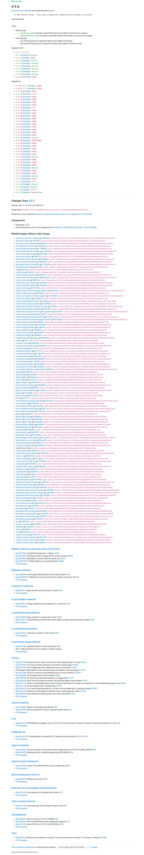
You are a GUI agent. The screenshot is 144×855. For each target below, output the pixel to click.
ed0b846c (33, 469)
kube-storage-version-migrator (27, 438)
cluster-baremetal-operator (26, 285)
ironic (18, 398)
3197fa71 (31, 508)
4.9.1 (18, 58)
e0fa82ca (27, 529)
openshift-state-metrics (25, 485)
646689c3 (42, 543)
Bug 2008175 (21, 590)
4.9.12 (19, 179)
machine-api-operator (24, 443)
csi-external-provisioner (25, 354)
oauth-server (21, 477)
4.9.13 (19, 176)
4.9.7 (18, 193)
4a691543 (43, 283)
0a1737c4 (38, 351)
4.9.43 (19, 105)
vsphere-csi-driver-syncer (25, 540)
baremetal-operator (21, 570)
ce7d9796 (44, 514)
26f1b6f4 (36, 241)
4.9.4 (18, 55)
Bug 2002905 (21, 675)
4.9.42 (19, 108)
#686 (60, 590)
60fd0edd (45, 259)
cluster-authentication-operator (28, 278)
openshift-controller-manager (27, 482)
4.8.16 (19, 72)
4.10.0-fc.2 (21, 86)
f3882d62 (31, 430)
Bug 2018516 (21, 736)
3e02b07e (41, 364)
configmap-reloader (23, 335)
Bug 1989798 (21, 678)
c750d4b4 (53, 296)
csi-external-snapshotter (25, 359)
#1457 (91, 620)
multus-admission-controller (27, 453)
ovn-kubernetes (18, 815)
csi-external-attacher (24, 351)
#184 (77, 577)
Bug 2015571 (21, 620)
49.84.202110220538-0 (62, 227)
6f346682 (50, 490)
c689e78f (42, 262)
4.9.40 (19, 113)
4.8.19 (19, 63)
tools (18, 532)
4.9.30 (19, 138)
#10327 (78, 673)
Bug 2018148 (21, 766)
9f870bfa (35, 506)
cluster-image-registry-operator (28, 301)
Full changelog (21, 564)
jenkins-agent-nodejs (24, 422)
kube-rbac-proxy (22, 432)
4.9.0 (18, 61)
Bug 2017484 (21, 673)
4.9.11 (19, 182)
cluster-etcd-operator (22, 586)
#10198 (59, 686)
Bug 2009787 (21, 561)
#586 (68, 766)
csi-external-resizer (23, 356)
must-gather (20, 464)
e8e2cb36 (43, 243)
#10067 (94, 688)
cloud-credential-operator (25, 275)
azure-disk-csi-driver (23, 257)
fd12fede (38, 459)
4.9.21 (19, 162)
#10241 (123, 683)
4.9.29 (19, 141)
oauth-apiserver (22, 472)
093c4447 (42, 314)
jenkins (18, 414)
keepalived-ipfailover (24, 427)
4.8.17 (19, 69)
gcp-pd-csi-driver (22, 388)
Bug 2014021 (21, 633)
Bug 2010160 (21, 691)
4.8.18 (19, 66)
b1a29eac (42, 390)
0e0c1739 (32, 348)
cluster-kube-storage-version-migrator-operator (34, 312)
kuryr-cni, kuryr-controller (24, 761)
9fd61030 (42, 466)
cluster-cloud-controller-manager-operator (32, 291)
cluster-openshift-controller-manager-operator (33, 319)
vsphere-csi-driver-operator (26, 537)
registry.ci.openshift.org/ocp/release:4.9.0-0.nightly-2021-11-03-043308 (64, 214)
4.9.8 (18, 190)
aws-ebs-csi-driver (23, 241)
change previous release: (46, 847)
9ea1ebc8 (31, 474)
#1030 (85, 736)
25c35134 (32, 380)
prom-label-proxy (22, 506)
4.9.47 (19, 94)
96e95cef (24, 270)
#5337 (56, 553)
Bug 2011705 (21, 686)
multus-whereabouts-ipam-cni (25, 775)
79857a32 (45, 482)
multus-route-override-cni (25, 461)
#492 (71, 752)
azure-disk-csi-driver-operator (27, 259)
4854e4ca (46, 301)
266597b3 (35, 451)
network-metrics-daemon (25, 466)
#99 (118, 723)
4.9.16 (19, 173)
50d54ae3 (34, 377)
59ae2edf (42, 440)
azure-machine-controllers (26, 262)
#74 (65, 806)
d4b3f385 (32, 464)
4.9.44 (19, 102)
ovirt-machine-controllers (25, 503)
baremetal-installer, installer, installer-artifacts (35, 549)
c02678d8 (47, 251)
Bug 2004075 (21, 688)
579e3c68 (43, 511)
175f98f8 (42, 249)
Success (34, 55)
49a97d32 (42, 325)
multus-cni (20, 456)
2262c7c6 (42, 503)
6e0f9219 (34, 472)
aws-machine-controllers (25, 246)
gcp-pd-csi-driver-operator (26, 390)
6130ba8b (28, 393)
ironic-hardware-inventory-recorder (29, 401)
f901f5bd (39, 293)
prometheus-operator (24, 519)
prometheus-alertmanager (26, 511)
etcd (13, 719)
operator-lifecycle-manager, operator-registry (34, 788)
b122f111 (26, 398)
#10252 (83, 662)
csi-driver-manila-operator (26, 346)
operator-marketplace (24, 498)
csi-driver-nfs (21, 348)
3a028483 (47, 304)
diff (94, 227)
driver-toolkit (21, 380)
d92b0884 (41, 385)
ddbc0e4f (35, 343)
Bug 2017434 (21, 792)
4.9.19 (19, 165)
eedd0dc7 (38, 299)
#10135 (82, 670)
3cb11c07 (29, 340)
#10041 (73, 694)
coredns (19, 340)
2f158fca (53, 306)
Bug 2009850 (21, 577)
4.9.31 (19, 135)
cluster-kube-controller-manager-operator (32, 306)
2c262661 (58, 312)
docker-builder (21, 375)
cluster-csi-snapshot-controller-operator (31, 296)
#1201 (56, 633)
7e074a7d (36, 288)
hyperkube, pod (18, 732)
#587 (70, 710)
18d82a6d (46, 238)
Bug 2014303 (21, 665)
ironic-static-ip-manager (25, 411)
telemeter (19, 527)
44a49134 (45, 338)
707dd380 (42, 461)
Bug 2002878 (21, 710)
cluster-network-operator (24, 629)
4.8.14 (19, 77)
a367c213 (46, 409)
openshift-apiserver (23, 480)
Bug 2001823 (21, 750)
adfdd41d (41, 424)
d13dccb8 (41, 411)
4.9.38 (19, 119)
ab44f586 (37, 524)
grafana (19, 393)
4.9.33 (19, 130)
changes (25, 55)
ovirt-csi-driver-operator (23, 801)
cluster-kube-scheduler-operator (28, 309)
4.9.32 (19, 132)
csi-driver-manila (22, 343)
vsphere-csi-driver (22, 535)
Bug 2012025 (21, 824)
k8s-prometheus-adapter (25, 424)
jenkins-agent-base (23, 417)
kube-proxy (20, 430)
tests (14, 833)
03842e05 (30, 527)
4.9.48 (19, 91)
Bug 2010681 (21, 707)
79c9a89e (41, 246)
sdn (17, 522)
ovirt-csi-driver (21, 501)
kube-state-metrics (23, 435)
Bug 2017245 (21, 806)
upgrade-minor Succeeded (30, 36)
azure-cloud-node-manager (26, 254)
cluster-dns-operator (23, 299)
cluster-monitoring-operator (25, 613)
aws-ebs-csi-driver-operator (26, 243)
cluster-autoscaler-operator (26, 283)
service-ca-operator (23, 524)
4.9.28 (19, 143)
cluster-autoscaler (23, 280)
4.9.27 (19, 146)
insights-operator (20, 745)
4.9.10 (19, 184)
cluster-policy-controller (25, 322)
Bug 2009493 (21, 779)
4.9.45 (19, 100)
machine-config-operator (25, 445)
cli (17, 270)
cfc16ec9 (38, 498)
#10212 (74, 668)
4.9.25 (19, 152)
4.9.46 (19, 97)
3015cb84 (58, 319)
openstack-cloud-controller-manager (30, 493)
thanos (18, 529)
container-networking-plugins (27, 338)
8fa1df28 (37, 480)
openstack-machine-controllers (28, 495)
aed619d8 (47, 309)
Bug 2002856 (21, 694)
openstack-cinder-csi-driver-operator (30, 490)
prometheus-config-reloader (26, 514)
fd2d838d (42, 346)
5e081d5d (31, 456)
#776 (56, 819)
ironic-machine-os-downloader (27, 409)
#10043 (57, 675)
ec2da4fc (33, 501)
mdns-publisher (22, 451)
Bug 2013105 (21, 668)
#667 (68, 604)
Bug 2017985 (21, 553)
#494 (94, 750)
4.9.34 (19, 127)
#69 (45, 779)
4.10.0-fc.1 (21, 89)
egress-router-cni (22, 382)
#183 (68, 574)
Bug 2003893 (21, 752)
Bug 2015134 (21, 662)
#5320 (70, 556)
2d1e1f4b (33, 396)
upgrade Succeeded (28, 33)
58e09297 (35, 432)
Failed (33, 58)
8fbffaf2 (40, 322)
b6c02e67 (46, 278)
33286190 (42, 445)
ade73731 (38, 257)
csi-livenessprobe (22, 361)
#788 (61, 824)
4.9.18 (19, 168)
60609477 (41, 333)
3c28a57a (44, 453)
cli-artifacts (20, 272)
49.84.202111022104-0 (83, 227)
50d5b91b (34, 375)
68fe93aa (36, 280)
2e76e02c (41, 327)
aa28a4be (28, 414)
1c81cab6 (46, 264)
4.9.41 (19, 111)
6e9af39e (39, 406)
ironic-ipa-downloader (24, 406)
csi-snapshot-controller (25, 367)
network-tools (21, 469)
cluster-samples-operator (25, 325)
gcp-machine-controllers (25, 385)
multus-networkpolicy (24, 459)
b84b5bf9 (37, 335)
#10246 (75, 665)
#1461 (59, 617)
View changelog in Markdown (22, 847)
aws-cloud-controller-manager (27, 238)
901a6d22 (46, 438)
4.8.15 (19, 74)
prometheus (20, 508)
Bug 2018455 (21, 617)
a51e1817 (32, 477)
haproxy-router (21, 396)
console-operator (20, 703)
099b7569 (36, 382)
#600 (55, 707)
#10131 (71, 678)
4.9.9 (18, 187)
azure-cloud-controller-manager (28, 251)
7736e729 (40, 354)
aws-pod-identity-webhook (26, 249)
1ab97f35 (43, 516)
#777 (68, 822)
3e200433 (37, 330)
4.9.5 (18, 52)
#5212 (63, 558)
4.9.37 (19, 121)
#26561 (104, 838)
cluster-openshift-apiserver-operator (30, 317)
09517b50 (43, 537)
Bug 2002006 (21, 681)
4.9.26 (19, 149)
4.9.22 (19, 160)
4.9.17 (19, 171)
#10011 (85, 681)
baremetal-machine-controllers (28, 264)
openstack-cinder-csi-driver (26, 487)
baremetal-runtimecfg (24, 267)
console (15, 658)
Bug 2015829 (21, 604)
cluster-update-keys (23, 330)
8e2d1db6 (49, 401)
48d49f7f (35, 388)
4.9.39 (19, 116)
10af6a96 (43, 285)
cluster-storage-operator (25, 327)
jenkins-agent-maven (24, 419)
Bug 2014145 (21, 683)
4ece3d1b (36, 535)
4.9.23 (19, 157)
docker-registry (21, 377)
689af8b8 (40, 485)
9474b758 (35, 403)
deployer (19, 372)
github (36, 852)
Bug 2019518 (21, 838)
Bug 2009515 (21, 819)
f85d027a (39, 443)
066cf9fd (38, 267)
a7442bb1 (47, 495)
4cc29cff (49, 317)
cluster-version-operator (25, 333)
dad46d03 (37, 356)
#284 (59, 646)
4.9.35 (19, 124)
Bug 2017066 (21, 646)
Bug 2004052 (21, 558)
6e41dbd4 (37, 435)
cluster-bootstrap (22, 288)
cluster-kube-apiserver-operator (28, 304)
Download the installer (20, 11)
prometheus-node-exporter (26, 516)
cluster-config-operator (25, 293)
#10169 (83, 691)
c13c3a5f (35, 361)
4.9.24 (19, 154)
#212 (61, 792)
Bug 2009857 (21, 822)
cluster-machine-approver (26, 314)
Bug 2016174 (21, 723)
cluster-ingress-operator (23, 599)
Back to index (16, 1)
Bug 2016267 (21, 556)
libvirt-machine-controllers (26, 440)
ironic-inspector (22, 403)
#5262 (61, 561)
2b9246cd (55, 291)
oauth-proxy (20, 474)
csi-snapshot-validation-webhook (28, 369)
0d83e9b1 (42, 275)
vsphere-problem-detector (26, 543)
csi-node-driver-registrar (25, 364)
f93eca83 (38, 427)
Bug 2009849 (21, 574)
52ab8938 (41, 359)
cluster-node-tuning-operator (25, 642)
